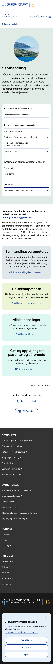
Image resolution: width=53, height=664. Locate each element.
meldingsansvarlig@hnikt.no (17, 217)
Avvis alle (26, 647)
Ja (22, 401)
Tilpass (26, 654)
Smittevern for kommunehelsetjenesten (21, 137)
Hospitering (9, 174)
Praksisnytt (9, 168)
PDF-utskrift (29, 411)
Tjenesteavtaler (10, 151)
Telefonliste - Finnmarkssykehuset (19, 190)
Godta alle (26, 639)
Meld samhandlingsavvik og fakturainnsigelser (16, 144)
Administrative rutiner (13, 131)
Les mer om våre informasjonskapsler (21, 632)
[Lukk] (46, 617)
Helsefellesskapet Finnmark (16, 114)
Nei (34, 401)
